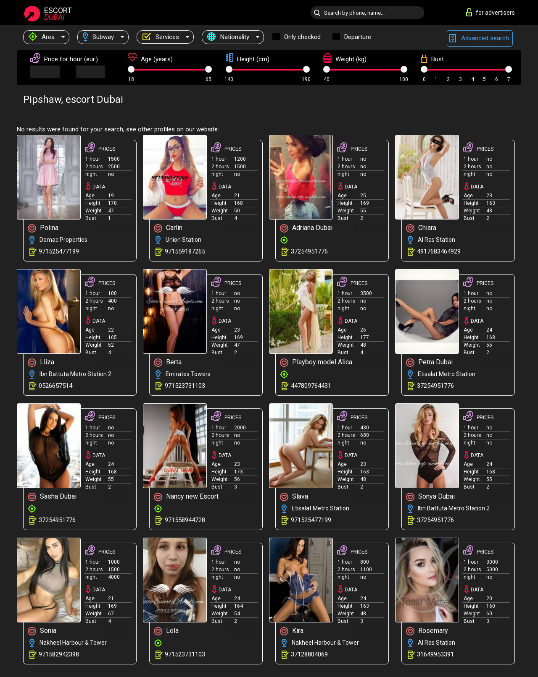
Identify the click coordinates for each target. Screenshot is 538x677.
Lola (166, 631)
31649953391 (435, 654)
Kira (291, 631)
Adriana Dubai (306, 228)
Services (160, 37)
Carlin (168, 228)
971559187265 (185, 251)
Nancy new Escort (186, 496)
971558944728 (185, 520)
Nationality (228, 37)
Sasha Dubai (52, 496)
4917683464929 (439, 251)
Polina (43, 228)
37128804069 (309, 654)
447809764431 (311, 385)
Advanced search (480, 38)
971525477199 (59, 251)
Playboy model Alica (316, 362)
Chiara (421, 228)
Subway (98, 37)
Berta (168, 362)
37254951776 (309, 251)
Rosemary (427, 631)
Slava (294, 496)
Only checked (302, 37)
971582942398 (59, 654)
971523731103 (185, 385)
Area (42, 37)
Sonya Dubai (430, 496)
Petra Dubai (429, 362)
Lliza (41, 362)
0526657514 (55, 385)
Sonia (42, 631)
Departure (357, 37)
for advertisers (490, 12)
